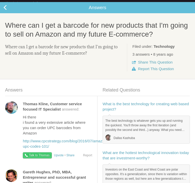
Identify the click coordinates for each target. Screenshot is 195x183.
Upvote (59, 159)
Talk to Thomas (39, 159)
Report (156, 73)
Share (155, 66)
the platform (27, 3)
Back (10, 11)
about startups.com (175, 3)
